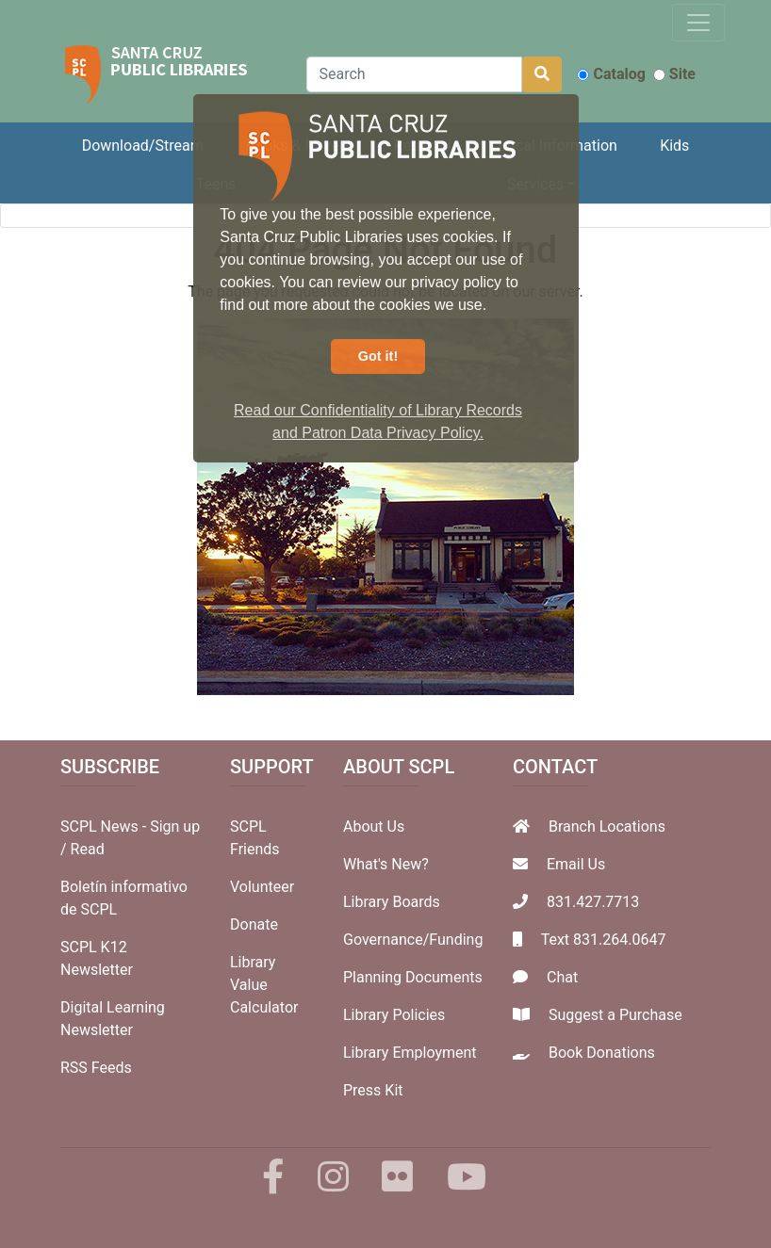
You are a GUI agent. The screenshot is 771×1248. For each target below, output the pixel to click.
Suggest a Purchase (615, 1015)
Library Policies (394, 1015)
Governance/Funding (413, 939)
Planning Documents (413, 977)
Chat (562, 977)
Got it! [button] (378, 356)
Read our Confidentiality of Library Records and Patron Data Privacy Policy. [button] (378, 421)
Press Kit (373, 1090)
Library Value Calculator (264, 984)
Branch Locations (607, 826)
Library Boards (391, 902)
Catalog (611, 74)
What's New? (386, 864)
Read (88, 849)
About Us (373, 826)
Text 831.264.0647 (603, 939)
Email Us (576, 864)
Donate (254, 924)
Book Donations (602, 1053)
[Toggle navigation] (698, 22)
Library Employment (410, 1053)
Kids (674, 145)
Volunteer (262, 887)
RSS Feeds (96, 1068)
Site (674, 74)
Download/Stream (143, 145)
